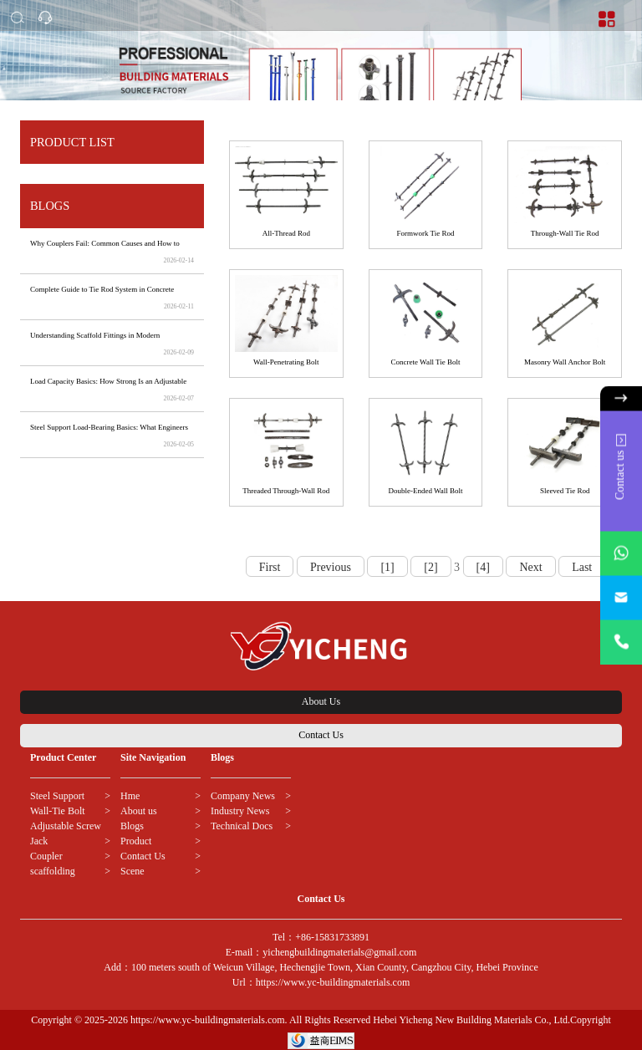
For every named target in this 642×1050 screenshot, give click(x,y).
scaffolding (52, 871)
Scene (132, 871)
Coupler (46, 856)
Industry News (240, 811)
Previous (330, 567)
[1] (387, 567)
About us (138, 811)
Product (135, 841)
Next (530, 567)
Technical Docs (242, 826)
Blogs (132, 826)
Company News (243, 796)
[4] (483, 567)
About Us (321, 701)
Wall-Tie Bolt (57, 811)
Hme (130, 796)
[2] (430, 567)
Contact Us (321, 735)
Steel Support (57, 796)
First (270, 567)
